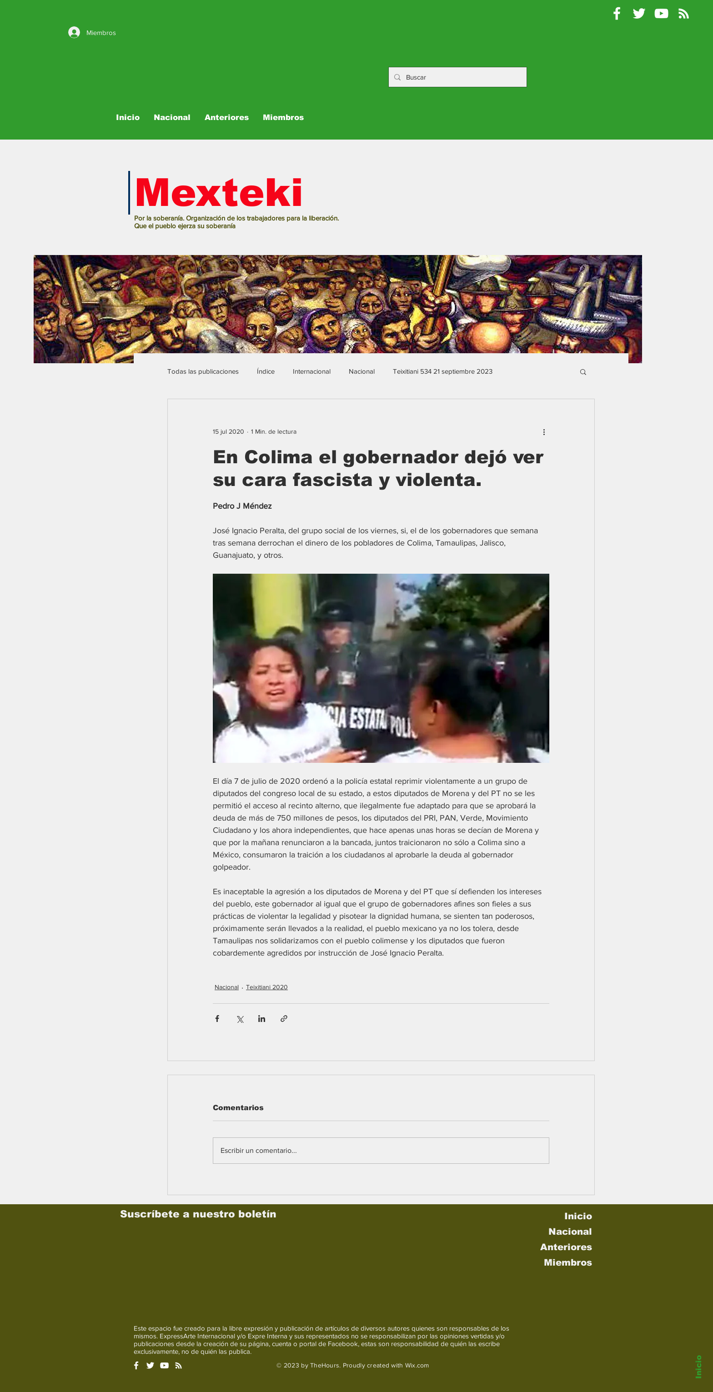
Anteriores (566, 1247)
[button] (583, 371)
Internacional (312, 371)
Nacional (362, 371)
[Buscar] (456, 77)
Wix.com (417, 1365)
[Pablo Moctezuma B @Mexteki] (639, 13)
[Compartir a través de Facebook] (217, 1018)
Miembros (568, 1262)
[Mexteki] (616, 13)
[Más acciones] (543, 431)
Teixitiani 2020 (267, 987)
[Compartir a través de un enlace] (284, 1018)
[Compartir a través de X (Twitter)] (239, 1018)
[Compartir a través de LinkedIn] (261, 1018)
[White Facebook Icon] (136, 1365)
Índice (266, 371)
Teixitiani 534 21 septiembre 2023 (442, 371)
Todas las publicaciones (203, 371)
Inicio (698, 1367)
